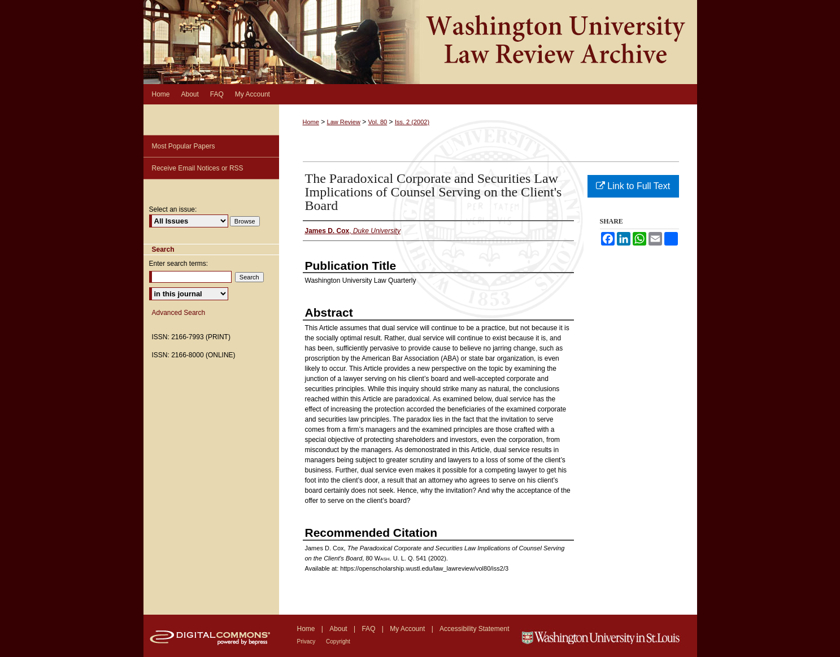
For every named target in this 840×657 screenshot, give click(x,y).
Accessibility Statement (474, 629)
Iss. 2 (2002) (412, 122)
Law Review (343, 122)
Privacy (307, 641)
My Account (408, 629)
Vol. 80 (378, 122)
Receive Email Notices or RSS (197, 168)
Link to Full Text (633, 186)
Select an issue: (173, 209)
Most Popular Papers (183, 146)
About (339, 629)
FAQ (369, 629)
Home (311, 122)
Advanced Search (179, 313)
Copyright (338, 641)
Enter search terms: (178, 264)
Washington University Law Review (420, 42)
